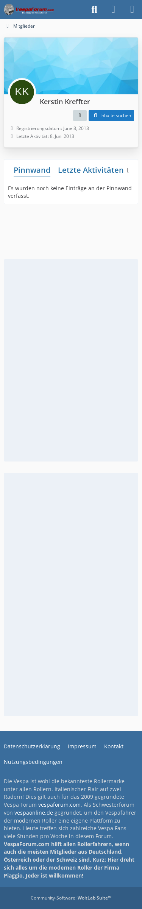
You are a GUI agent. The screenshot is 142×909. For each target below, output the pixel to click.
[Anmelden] (113, 9)
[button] (80, 115)
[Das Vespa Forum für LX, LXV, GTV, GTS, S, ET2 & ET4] (28, 9)
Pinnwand (32, 170)
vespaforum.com (59, 804)
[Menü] (132, 9)
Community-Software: (71, 898)
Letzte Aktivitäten (91, 170)
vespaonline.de (33, 812)
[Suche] (94, 9)
